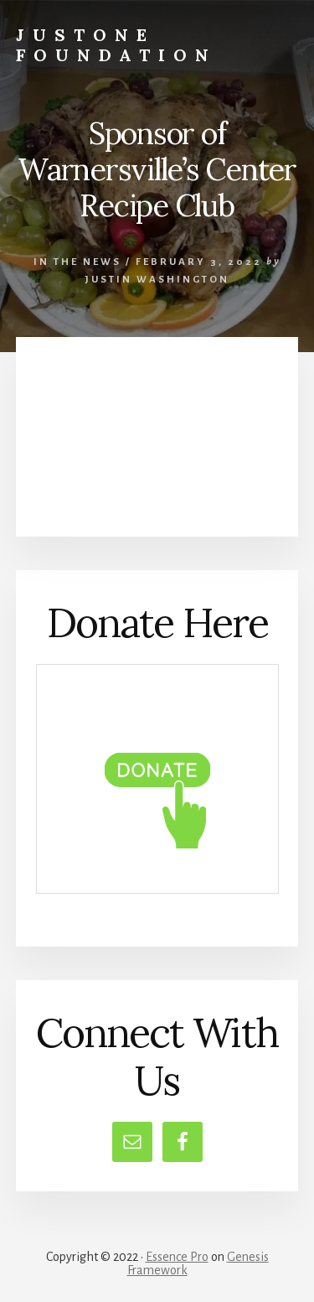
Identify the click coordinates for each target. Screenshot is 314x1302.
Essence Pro (177, 1256)
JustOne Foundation (116, 44)
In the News (77, 262)
